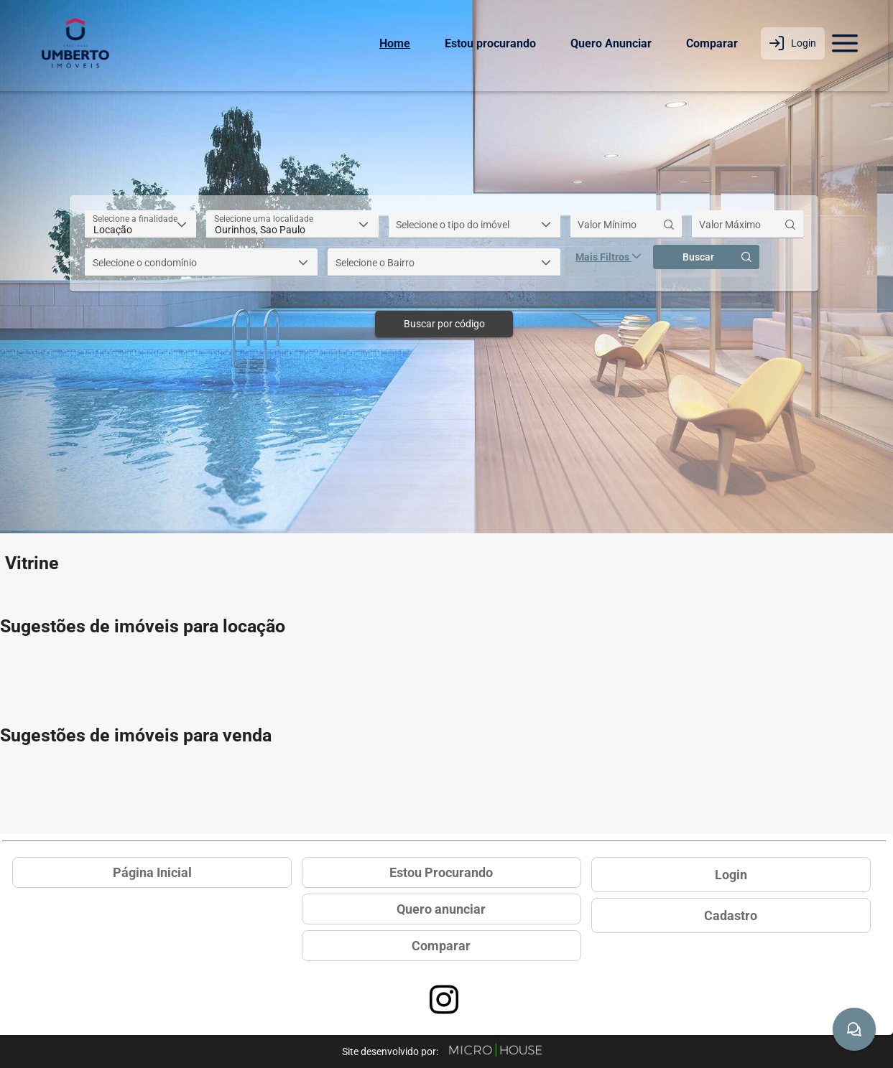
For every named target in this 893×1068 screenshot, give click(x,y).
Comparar (712, 43)
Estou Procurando (441, 872)
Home (394, 43)
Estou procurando (490, 43)
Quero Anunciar (611, 43)
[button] (182, 224)
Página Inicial (152, 872)
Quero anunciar (441, 909)
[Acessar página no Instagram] (444, 1000)
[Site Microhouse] (496, 1051)
